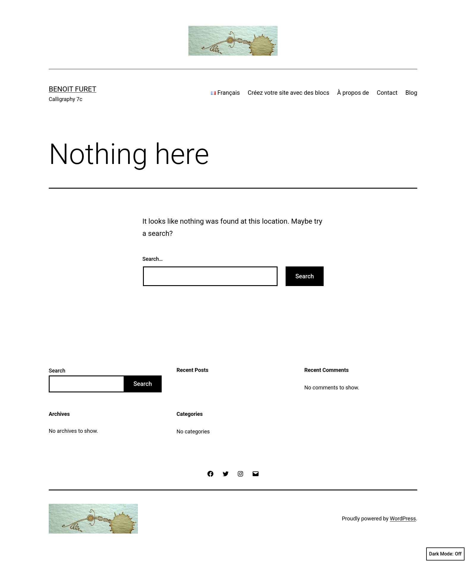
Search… (152, 259)
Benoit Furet (72, 89)
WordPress (403, 518)
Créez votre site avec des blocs (288, 92)
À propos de (353, 92)
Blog (411, 92)
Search (57, 370)
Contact (387, 92)
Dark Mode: (445, 554)
